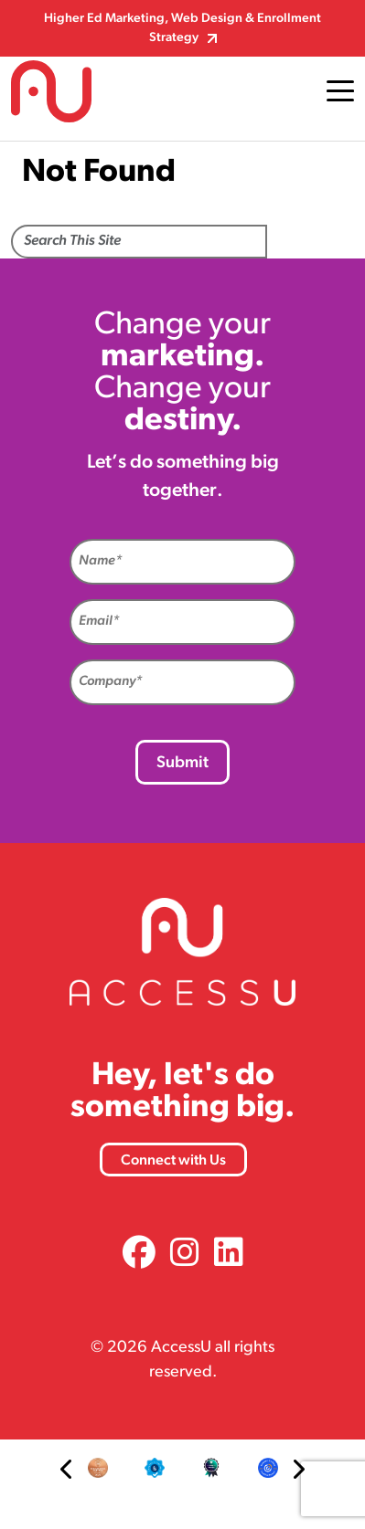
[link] (139, 1255)
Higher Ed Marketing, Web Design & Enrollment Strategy (182, 28)
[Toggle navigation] (340, 91)
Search (310, 243)
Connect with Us (173, 1161)
